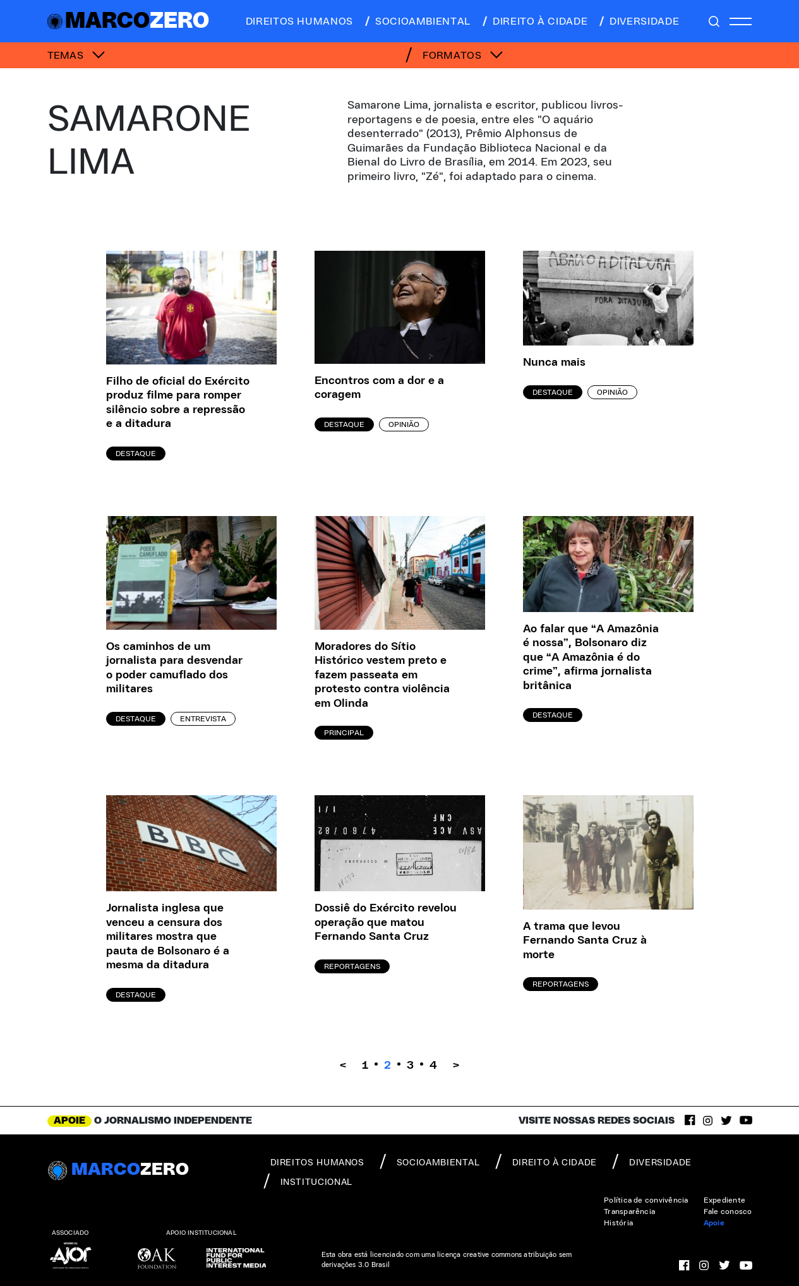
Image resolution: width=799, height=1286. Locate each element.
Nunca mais (554, 362)
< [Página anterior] (343, 1065)
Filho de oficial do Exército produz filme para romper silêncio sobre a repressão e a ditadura (177, 403)
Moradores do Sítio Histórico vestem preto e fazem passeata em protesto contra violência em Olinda (382, 675)
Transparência (629, 1211)
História (618, 1223)
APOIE (69, 1120)
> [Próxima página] (456, 1065)
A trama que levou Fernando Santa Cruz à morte (585, 941)
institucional (307, 1181)
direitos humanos (296, 21)
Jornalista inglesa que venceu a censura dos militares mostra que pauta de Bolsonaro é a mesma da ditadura (167, 937)
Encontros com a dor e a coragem (379, 388)
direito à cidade (534, 21)
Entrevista (203, 719)
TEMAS (76, 56)
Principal (344, 732)
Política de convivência (646, 1200)
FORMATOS (463, 56)
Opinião (403, 424)
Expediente (724, 1200)
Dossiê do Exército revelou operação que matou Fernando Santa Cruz (386, 922)
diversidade (638, 21)
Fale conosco (728, 1211)
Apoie (714, 1223)
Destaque (136, 453)
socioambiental (417, 21)
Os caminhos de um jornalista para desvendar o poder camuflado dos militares (174, 668)
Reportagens (352, 966)
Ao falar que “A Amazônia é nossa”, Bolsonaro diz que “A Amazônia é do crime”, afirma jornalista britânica (591, 657)
